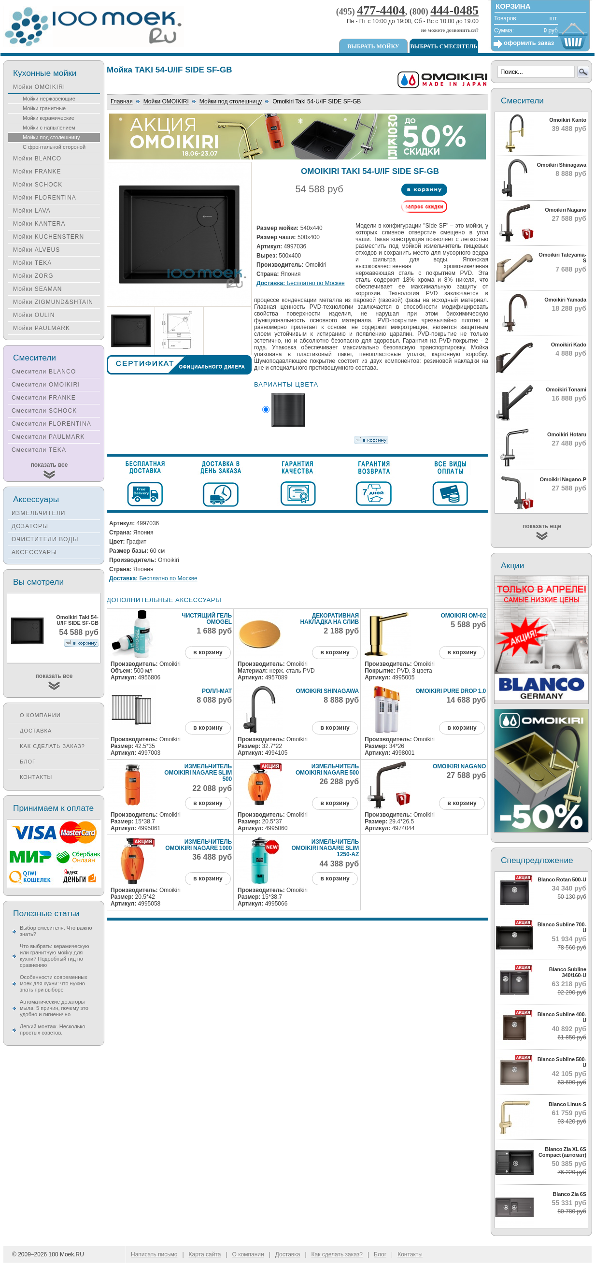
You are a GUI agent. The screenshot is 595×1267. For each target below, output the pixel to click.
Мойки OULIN (34, 315)
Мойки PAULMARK (41, 328)
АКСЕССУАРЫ (34, 552)
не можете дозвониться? (450, 30)
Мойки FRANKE (37, 171)
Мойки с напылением (49, 127)
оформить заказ (529, 42)
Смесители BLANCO (44, 371)
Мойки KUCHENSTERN (48, 236)
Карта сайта (205, 1254)
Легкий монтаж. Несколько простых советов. (52, 1029)
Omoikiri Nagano (459, 766)
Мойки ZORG (33, 276)
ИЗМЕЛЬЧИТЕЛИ (39, 513)
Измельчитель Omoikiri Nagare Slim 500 (198, 772)
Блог (28, 761)
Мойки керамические (48, 118)
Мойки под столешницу (230, 101)
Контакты (36, 777)
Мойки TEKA (32, 262)
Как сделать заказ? (52, 746)
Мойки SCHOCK (37, 184)
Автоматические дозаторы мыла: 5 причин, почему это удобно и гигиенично (54, 1008)
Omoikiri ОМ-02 (463, 615)
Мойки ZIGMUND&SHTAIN (53, 302)
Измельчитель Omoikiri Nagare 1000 (198, 844)
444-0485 (454, 10)
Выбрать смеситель (444, 46)
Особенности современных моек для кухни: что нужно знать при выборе (53, 983)
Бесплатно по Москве (300, 283)
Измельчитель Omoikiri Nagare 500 (327, 769)
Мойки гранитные (44, 108)
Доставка (36, 731)
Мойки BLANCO (37, 158)
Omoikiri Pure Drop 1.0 (450, 691)
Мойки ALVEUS (36, 249)
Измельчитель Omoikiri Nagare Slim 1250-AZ (325, 848)
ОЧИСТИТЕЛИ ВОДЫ (45, 539)
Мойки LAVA (32, 210)
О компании (40, 715)
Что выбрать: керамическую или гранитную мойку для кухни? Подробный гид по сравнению (54, 955)
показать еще (542, 526)
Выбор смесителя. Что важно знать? (56, 931)
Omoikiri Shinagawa (327, 691)
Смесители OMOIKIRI (46, 384)
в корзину (207, 652)
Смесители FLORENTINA (51, 423)
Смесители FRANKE (44, 397)
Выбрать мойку (373, 46)
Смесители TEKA (39, 449)
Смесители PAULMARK (48, 436)
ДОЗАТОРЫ (30, 526)
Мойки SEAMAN (37, 289)
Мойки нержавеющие (49, 98)
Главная (122, 101)
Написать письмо (154, 1254)
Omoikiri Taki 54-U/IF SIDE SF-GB (77, 620)
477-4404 (381, 10)
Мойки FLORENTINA (44, 197)
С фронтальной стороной (54, 147)
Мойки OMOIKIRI (166, 101)
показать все (49, 464)
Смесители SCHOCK (44, 410)
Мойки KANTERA (39, 223)
